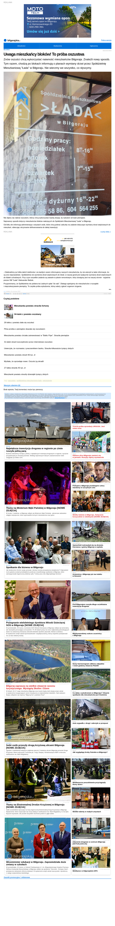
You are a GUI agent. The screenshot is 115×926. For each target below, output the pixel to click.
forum (8, 293)
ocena (26, 293)
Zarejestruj (62, 397)
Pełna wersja (106, 40)
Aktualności (21, 46)
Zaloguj (57, 397)
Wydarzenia (58, 46)
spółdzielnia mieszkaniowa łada (29, 381)
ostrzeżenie (47, 381)
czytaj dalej (105, 232)
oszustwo (12, 381)
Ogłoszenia (94, 46)
